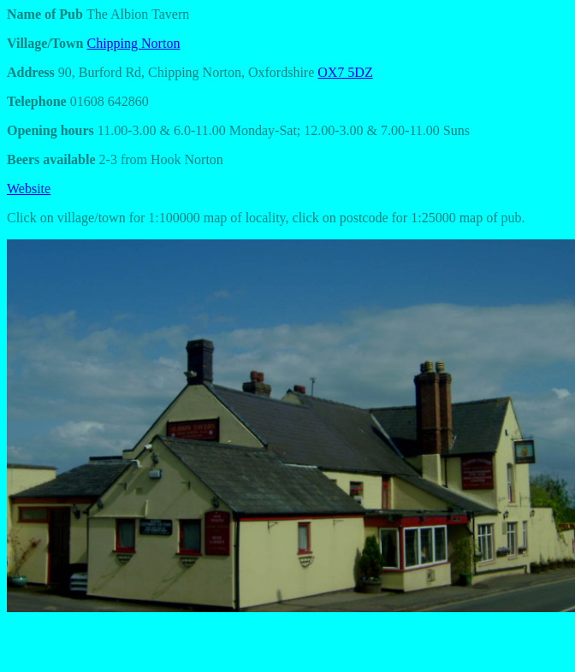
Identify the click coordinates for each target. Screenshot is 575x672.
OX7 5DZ (344, 72)
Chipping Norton (134, 43)
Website (28, 188)
